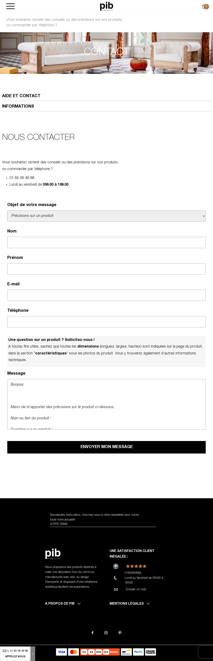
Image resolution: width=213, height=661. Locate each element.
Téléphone (17, 311)
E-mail (13, 284)
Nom (11, 232)
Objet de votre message (31, 205)
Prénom (15, 258)
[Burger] (10, 7)
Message (16, 374)
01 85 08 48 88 (21, 178)
